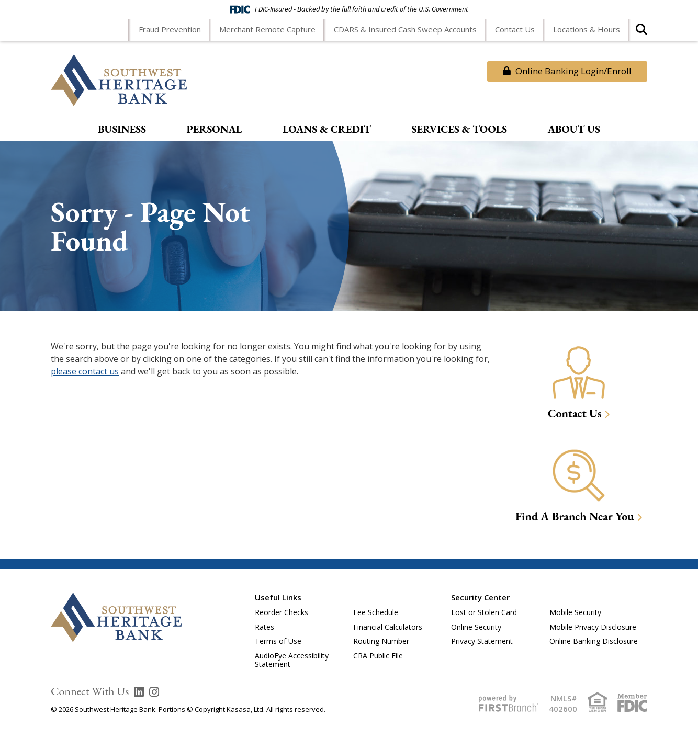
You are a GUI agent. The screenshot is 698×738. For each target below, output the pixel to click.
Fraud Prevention (170, 29)
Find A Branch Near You (574, 516)
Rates (264, 627)
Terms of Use (278, 641)
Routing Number (381, 641)
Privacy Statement (482, 641)
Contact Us (515, 29)
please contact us (85, 371)
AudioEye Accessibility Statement (292, 660)
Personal (214, 129)
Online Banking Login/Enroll (567, 71)
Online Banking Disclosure (593, 641)
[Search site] (641, 33)
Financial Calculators (387, 627)
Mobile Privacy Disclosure (592, 627)
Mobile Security (575, 612)
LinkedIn (139, 692)
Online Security (476, 627)
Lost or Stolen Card (484, 612)
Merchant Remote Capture (267, 29)
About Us (574, 129)
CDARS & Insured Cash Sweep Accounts (405, 29)
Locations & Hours (586, 29)
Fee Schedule (375, 612)
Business (122, 129)
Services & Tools (460, 129)
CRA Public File (378, 656)
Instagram (154, 692)
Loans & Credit (327, 129)
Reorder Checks (281, 612)
